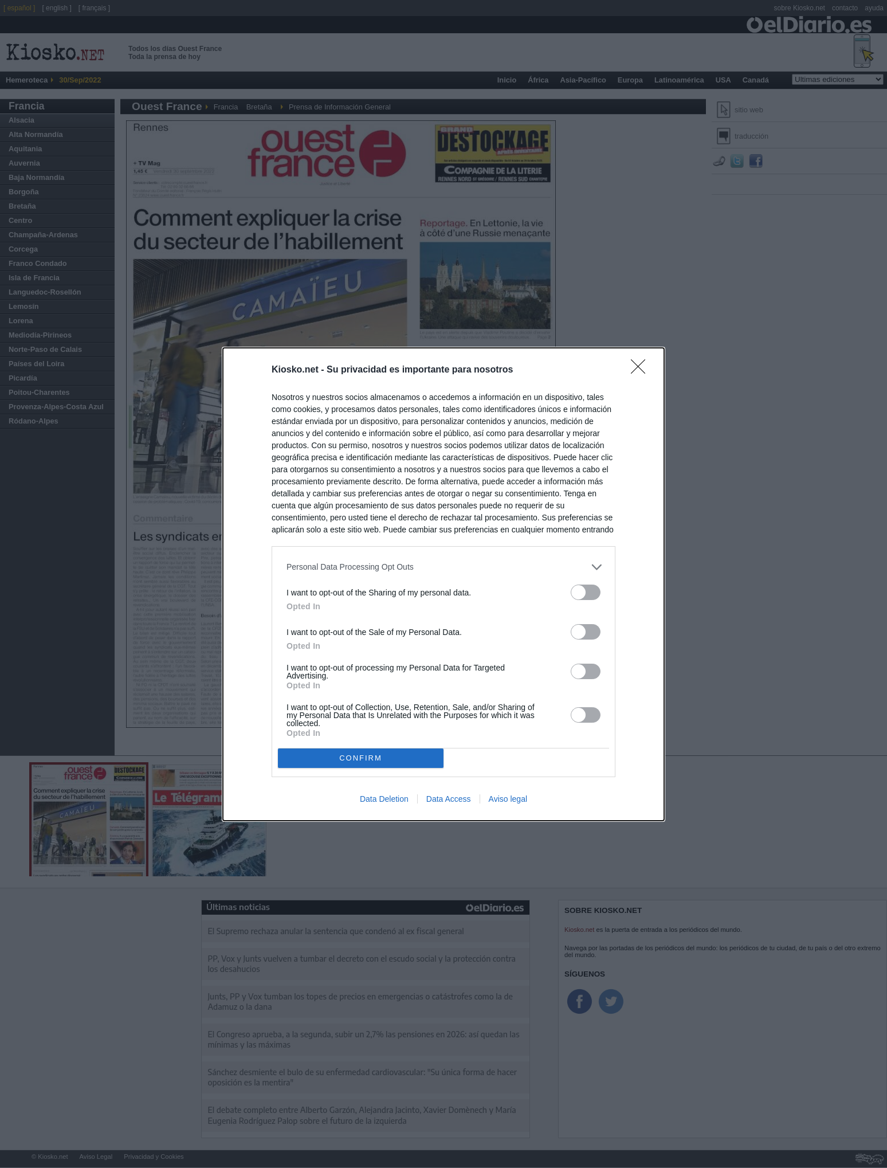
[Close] (642, 370)
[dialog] (443, 584)
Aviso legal (508, 799)
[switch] (586, 592)
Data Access (448, 799)
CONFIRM (360, 757)
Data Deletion (384, 799)
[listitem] (443, 567)
